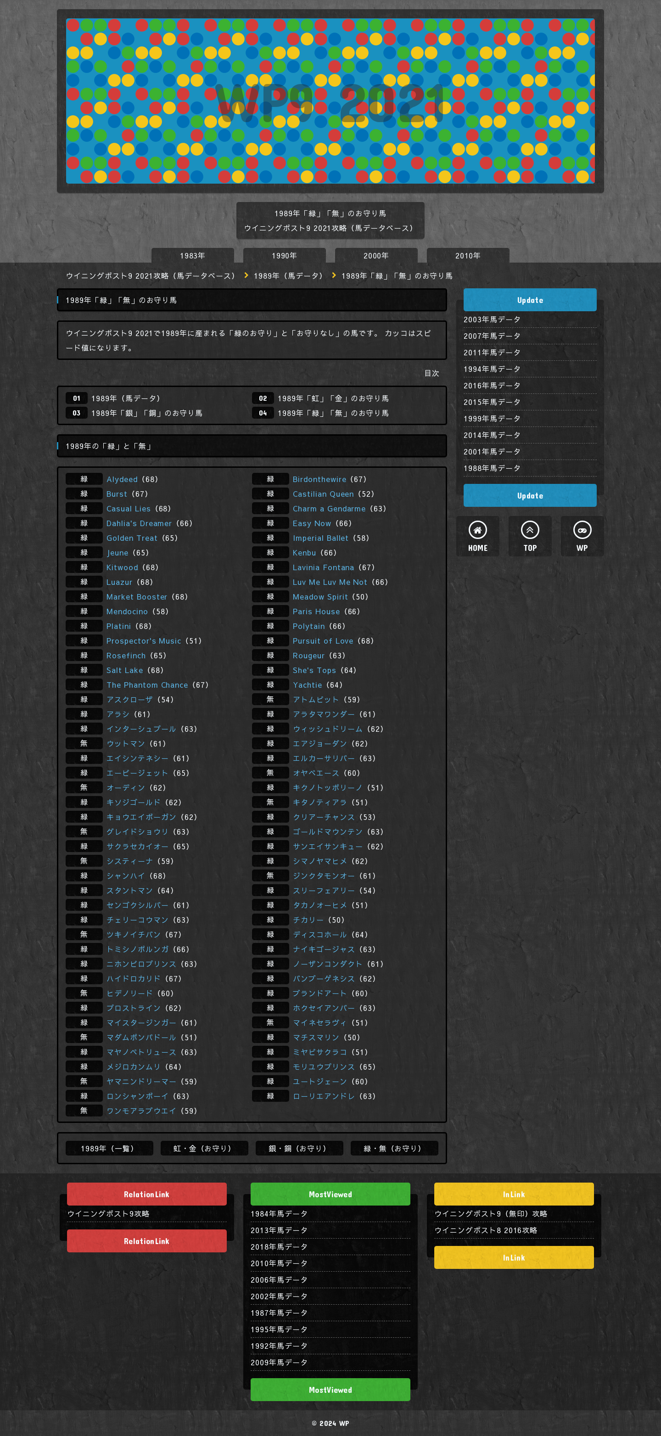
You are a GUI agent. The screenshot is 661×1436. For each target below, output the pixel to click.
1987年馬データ (279, 1312)
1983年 (193, 255)
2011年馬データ (492, 352)
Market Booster (137, 596)
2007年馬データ (492, 336)
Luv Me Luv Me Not (330, 582)
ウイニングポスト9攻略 (108, 1213)
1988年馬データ (492, 468)
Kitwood (122, 567)
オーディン (126, 787)
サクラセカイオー (137, 846)
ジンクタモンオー (324, 875)
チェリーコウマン (137, 919)
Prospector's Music (143, 640)
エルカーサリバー (324, 758)
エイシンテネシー (137, 758)
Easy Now (312, 523)
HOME (477, 548)
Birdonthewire (319, 479)
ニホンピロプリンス (141, 964)
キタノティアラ (320, 802)
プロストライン (133, 1008)
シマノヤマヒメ (320, 861)
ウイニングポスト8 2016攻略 (486, 1230)
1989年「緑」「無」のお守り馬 (333, 413)
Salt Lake (124, 670)
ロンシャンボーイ (137, 1096)
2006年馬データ (279, 1279)
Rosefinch (126, 655)
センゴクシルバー (137, 905)
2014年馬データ (492, 435)
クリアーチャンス (324, 817)
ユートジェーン (320, 1081)
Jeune (117, 552)
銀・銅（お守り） (300, 1148)
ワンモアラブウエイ (141, 1110)
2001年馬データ (492, 451)
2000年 (377, 255)
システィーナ (129, 861)
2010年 (468, 255)
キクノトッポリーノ (328, 787)
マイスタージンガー (141, 1022)
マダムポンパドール (141, 1037)
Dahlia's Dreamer (139, 523)
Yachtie (307, 684)
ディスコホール (320, 934)
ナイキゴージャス (324, 949)
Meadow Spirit (320, 596)
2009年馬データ (279, 1362)
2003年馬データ (492, 319)
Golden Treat (132, 538)
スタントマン (129, 890)
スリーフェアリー (324, 890)
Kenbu (304, 552)
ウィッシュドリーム (328, 729)
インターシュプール (141, 729)
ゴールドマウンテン (328, 831)
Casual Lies (128, 508)
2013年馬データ (279, 1230)
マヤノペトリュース (141, 1052)
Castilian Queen (323, 493)
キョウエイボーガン (141, 817)
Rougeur (309, 655)
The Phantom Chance (147, 684)
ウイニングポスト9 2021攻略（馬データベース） (152, 275)
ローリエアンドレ (324, 1096)
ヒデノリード (129, 993)
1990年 (285, 255)
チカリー (308, 919)
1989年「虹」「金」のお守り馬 (333, 398)
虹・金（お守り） (205, 1148)
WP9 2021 (330, 100)
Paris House (316, 611)
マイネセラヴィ (320, 1022)
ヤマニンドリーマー (141, 1081)
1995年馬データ (279, 1329)
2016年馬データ (492, 385)
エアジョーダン (320, 743)
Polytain (309, 626)
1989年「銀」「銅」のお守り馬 (147, 413)
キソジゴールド (133, 802)
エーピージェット (137, 773)
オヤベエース (316, 773)
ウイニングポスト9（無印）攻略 (491, 1213)
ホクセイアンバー (324, 1008)
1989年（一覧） (109, 1148)
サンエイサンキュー (328, 846)
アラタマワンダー (324, 714)
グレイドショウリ (137, 831)
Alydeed (122, 479)
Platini (118, 626)
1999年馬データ (492, 418)
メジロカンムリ (133, 1066)
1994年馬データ (492, 369)
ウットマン (126, 743)
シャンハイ (126, 875)
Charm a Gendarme (329, 508)
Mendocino (127, 611)
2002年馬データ (279, 1296)
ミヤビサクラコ (320, 1052)
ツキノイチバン (133, 934)
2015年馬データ (492, 402)
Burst (117, 493)
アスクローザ (129, 699)
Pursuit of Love (323, 640)
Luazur (119, 582)
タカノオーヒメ (320, 905)
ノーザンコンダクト (328, 964)
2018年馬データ (279, 1246)
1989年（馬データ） (290, 275)
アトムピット (316, 699)
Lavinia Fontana (323, 567)
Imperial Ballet (321, 538)
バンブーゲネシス (324, 978)
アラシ (118, 714)
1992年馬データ (279, 1346)
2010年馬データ (279, 1263)
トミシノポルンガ (137, 949)
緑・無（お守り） (395, 1148)
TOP (530, 548)
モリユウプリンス (324, 1066)
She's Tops (314, 670)
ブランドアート (320, 993)
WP (582, 548)
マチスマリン (316, 1037)
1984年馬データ (279, 1213)
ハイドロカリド (133, 978)
